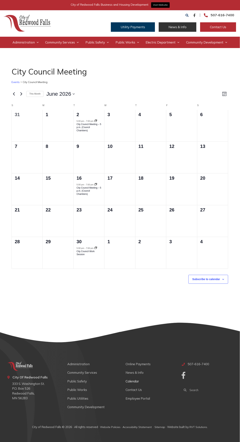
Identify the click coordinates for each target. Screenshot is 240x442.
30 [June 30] (79, 241)
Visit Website (160, 4)
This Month (35, 93)
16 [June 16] (79, 178)
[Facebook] (194, 15)
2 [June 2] (78, 114)
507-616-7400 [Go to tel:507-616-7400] (222, 15)
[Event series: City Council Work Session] (96, 248)
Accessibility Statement (137, 427)
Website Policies (109, 427)
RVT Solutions (199, 427)
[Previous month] (14, 94)
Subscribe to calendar (206, 279)
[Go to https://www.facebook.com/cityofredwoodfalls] (183, 376)
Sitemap (160, 427)
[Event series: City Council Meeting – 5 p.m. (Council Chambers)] (96, 121)
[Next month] (21, 94)
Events (16, 82)
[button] (187, 15)
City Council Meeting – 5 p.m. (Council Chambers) (89, 127)
